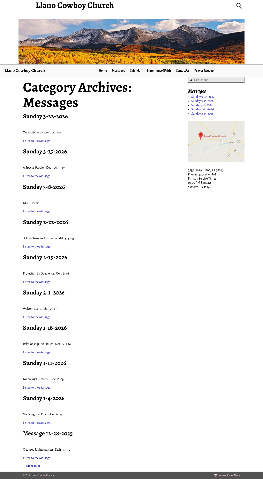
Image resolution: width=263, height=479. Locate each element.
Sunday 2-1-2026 (44, 292)
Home (103, 70)
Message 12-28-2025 (48, 433)
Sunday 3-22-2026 (45, 116)
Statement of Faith (159, 70)
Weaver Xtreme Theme (229, 475)
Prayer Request (204, 70)
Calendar (136, 70)
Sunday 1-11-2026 (44, 363)
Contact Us (182, 70)
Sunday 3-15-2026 (45, 151)
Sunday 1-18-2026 (45, 328)
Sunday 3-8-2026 (44, 187)
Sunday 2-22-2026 (45, 222)
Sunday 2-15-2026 (45, 257)
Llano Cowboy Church (25, 70)
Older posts (31, 465)
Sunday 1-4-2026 (44, 398)
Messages (118, 70)
